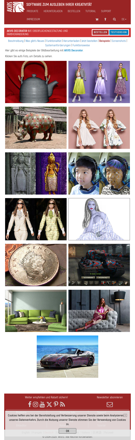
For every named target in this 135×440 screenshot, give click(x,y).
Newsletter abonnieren (109, 401)
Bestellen (100, 32)
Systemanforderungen (58, 45)
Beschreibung (16, 41)
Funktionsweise (81, 45)
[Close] (125, 415)
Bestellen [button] (74, 11)
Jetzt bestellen (89, 41)
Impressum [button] (33, 19)
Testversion (119, 32)
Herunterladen (53, 11)
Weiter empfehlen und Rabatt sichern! (46, 397)
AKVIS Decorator (73, 50)
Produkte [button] (32, 11)
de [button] (124, 19)
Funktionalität (53, 41)
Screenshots (119, 41)
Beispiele (104, 41)
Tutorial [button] (90, 11)
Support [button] (106, 11)
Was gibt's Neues (34, 41)
